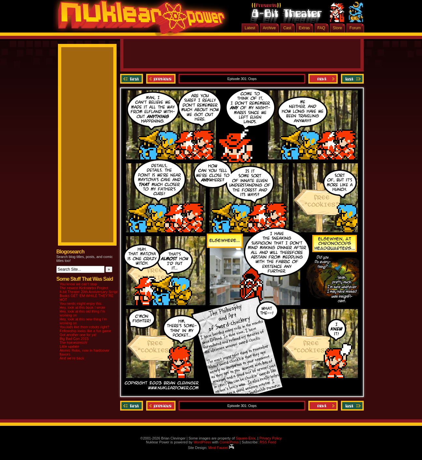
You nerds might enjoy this (81, 303)
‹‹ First (132, 78)
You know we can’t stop (78, 284)
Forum (355, 28)
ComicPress (229, 442)
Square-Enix (246, 438)
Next (323, 78)
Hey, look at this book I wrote (82, 307)
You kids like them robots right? (84, 327)
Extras (304, 28)
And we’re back (72, 358)
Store (337, 28)
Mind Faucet (221, 448)
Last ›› (351, 78)
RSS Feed (268, 442)
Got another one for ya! (78, 335)
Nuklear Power (139, 19)
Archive (269, 28)
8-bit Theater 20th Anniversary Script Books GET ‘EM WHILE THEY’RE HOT (89, 296)
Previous (161, 78)
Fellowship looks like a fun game (85, 331)
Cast (287, 28)
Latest (250, 28)
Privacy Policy (270, 438)
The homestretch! (74, 343)
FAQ (321, 28)
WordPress (202, 442)
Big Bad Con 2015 (74, 339)
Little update (69, 346)
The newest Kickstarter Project (84, 288)
